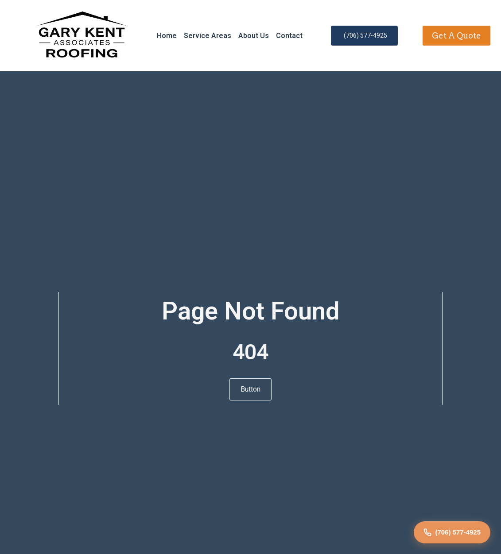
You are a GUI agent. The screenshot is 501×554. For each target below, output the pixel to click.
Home (167, 35)
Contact (289, 35)
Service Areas (207, 35)
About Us (253, 35)
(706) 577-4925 (452, 532)
